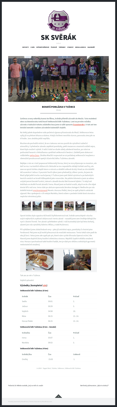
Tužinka (54, 368)
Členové (54, 47)
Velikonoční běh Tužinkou (73, 368)
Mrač (49, 368)
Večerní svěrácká (42, 47)
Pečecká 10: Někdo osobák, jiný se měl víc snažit (28, 385)
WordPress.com (47, 401)
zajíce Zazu (34, 155)
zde (45, 285)
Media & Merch (80, 47)
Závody (58, 110)
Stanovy (70, 47)
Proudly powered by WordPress (18, 401)
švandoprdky (79, 124)
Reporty (25, 47)
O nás (33, 47)
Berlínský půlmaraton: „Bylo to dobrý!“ (92, 385)
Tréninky (62, 47)
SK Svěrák (58, 37)
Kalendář (91, 47)
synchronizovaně (40, 190)
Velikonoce (60, 368)
